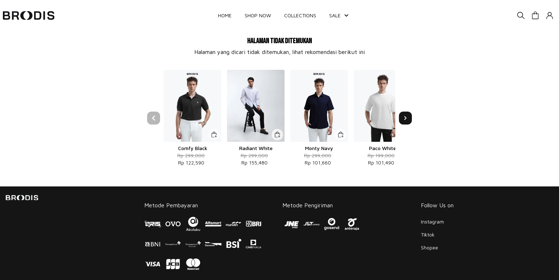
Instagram (432, 221)
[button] (535, 15)
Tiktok (428, 234)
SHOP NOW (258, 15)
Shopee (429, 247)
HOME (225, 15)
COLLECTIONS (300, 15)
